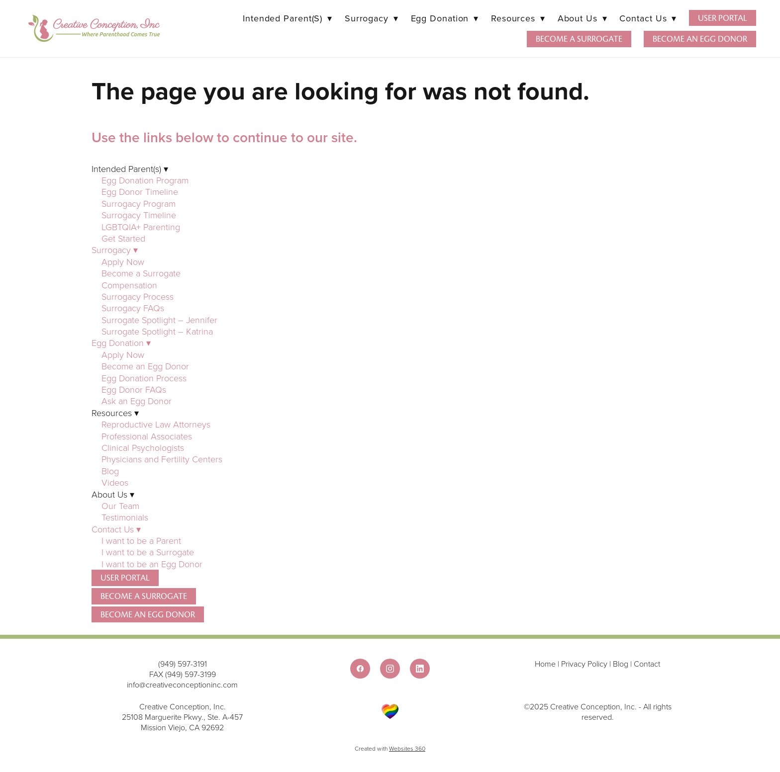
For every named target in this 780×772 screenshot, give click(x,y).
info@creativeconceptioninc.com (182, 684)
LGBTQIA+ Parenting (140, 227)
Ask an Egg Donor (136, 401)
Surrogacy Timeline (138, 215)
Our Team (120, 506)
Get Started (123, 238)
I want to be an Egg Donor (151, 564)
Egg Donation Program (145, 180)
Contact (647, 663)
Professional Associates (146, 436)
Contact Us (647, 18)
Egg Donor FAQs (133, 389)
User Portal (722, 18)
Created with (390, 748)
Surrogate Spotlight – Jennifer (159, 320)
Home (546, 663)
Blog (110, 471)
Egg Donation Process (144, 378)
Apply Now (122, 261)
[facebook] (360, 669)
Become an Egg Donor (700, 39)
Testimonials (124, 517)
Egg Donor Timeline (139, 191)
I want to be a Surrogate (148, 552)
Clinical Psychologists (142, 447)
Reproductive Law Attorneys (155, 424)
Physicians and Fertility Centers (161, 459)
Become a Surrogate (579, 39)
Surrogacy (371, 18)
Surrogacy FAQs (132, 308)
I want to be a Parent (141, 540)
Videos (114, 482)
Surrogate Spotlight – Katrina (157, 331)
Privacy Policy (584, 663)
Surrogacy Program (138, 203)
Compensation (129, 285)
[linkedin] (420, 669)
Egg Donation (445, 18)
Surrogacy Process (137, 296)
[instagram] (390, 669)
